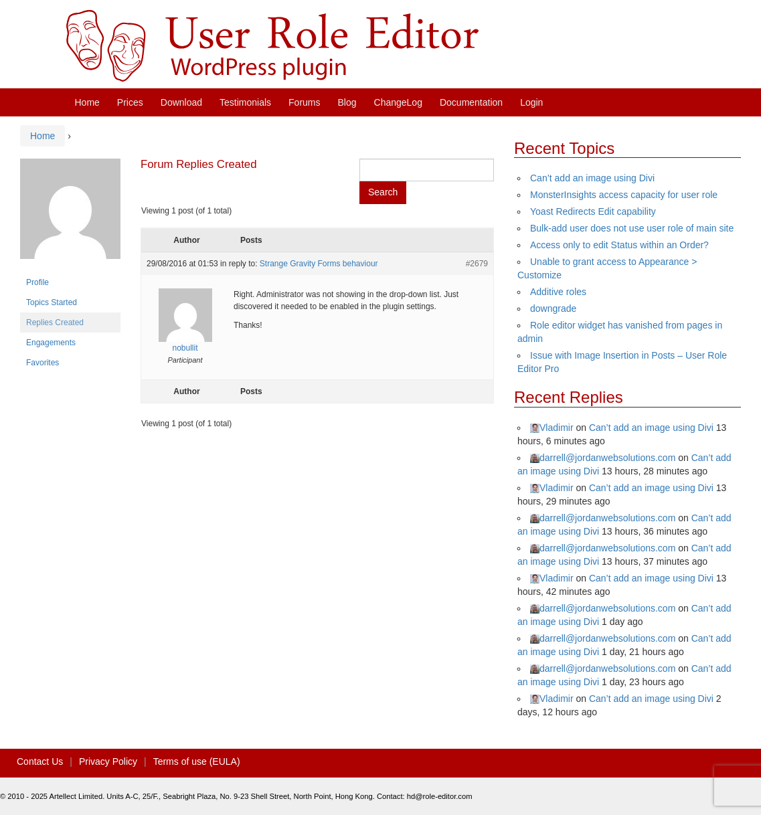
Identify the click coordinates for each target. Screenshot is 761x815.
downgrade (553, 308)
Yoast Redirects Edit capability (593, 211)
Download (181, 102)
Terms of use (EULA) (196, 761)
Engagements (51, 342)
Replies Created (55, 322)
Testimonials (245, 102)
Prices (130, 102)
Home (87, 102)
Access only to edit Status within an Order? (619, 245)
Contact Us (40, 761)
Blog (347, 102)
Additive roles (558, 291)
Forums (304, 102)
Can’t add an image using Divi (592, 178)
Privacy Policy (108, 761)
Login (531, 102)
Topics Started (51, 302)
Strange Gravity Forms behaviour (319, 263)
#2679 (477, 263)
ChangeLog (398, 102)
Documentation (471, 102)
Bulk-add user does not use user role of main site (632, 228)
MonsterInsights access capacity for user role (623, 194)
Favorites (42, 362)
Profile (37, 282)
